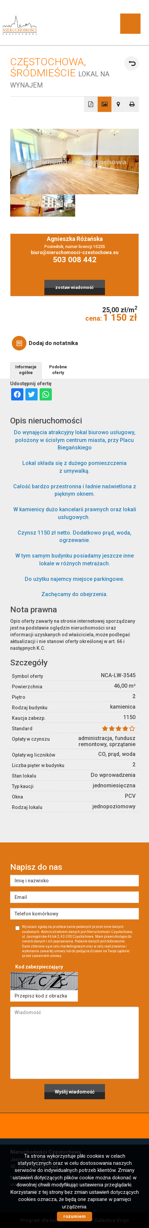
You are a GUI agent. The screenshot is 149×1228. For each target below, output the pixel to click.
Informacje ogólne (26, 370)
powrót (131, 63)
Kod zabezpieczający (39, 966)
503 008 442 (75, 259)
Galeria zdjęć (104, 104)
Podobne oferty (58, 370)
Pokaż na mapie (118, 104)
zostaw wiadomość (74, 287)
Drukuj (132, 104)
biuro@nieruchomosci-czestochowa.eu (75, 252)
